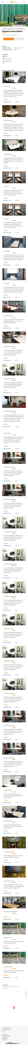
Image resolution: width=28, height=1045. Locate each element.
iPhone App (4, 1037)
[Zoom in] (26, 992)
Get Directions (5, 988)
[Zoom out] (26, 994)
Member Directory (6, 1029)
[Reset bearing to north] (26, 996)
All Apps (4, 1039)
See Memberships (8, 39)
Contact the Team (19, 39)
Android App (5, 1038)
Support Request (6, 1035)
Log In (24, 2)
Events (3, 1030)
